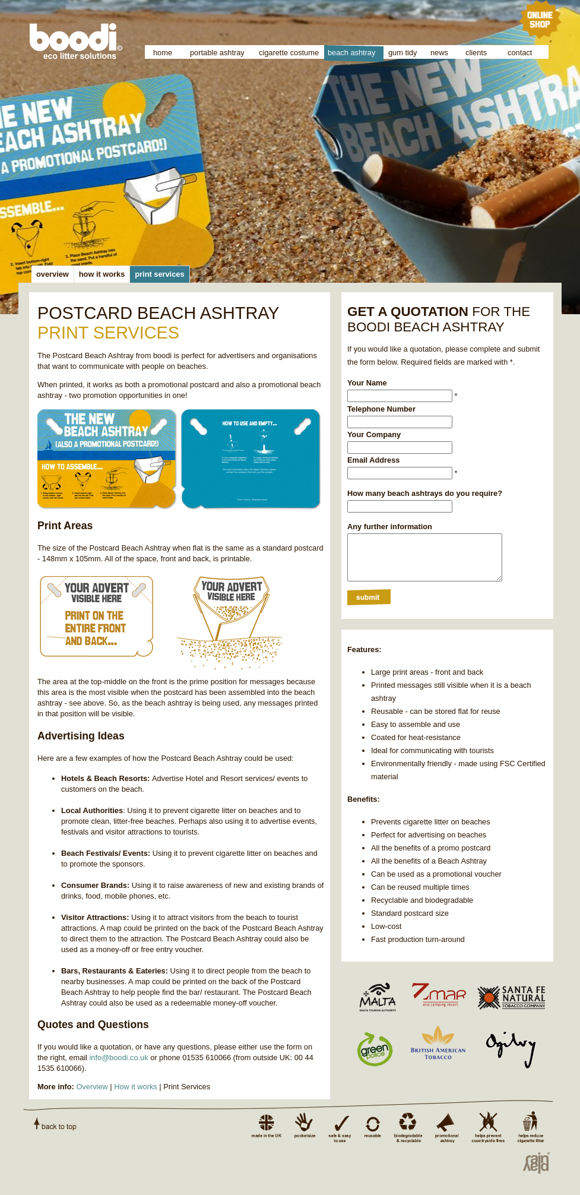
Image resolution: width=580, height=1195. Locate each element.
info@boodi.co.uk (119, 1057)
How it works (135, 1086)
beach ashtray (351, 52)
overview (52, 274)
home (162, 52)
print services (159, 274)
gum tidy (402, 52)
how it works (102, 274)
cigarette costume (289, 52)
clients (476, 52)
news (439, 52)
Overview (91, 1086)
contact (520, 52)
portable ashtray (217, 52)
